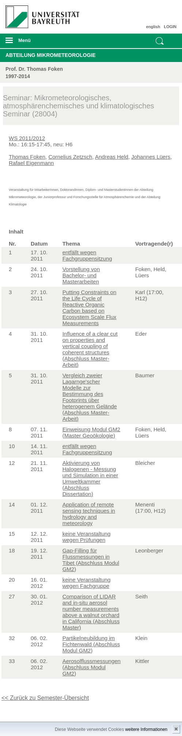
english (153, 26)
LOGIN (170, 26)
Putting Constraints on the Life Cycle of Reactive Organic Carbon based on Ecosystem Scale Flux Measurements (89, 307)
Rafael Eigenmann (31, 163)
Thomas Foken (27, 157)
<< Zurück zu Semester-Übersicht (45, 698)
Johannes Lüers (150, 157)
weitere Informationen (146, 729)
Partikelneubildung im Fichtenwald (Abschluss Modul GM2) (91, 644)
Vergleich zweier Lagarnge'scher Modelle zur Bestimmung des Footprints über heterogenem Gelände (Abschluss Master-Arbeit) (89, 397)
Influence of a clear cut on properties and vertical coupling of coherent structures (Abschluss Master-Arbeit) (90, 349)
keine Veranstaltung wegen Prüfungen (86, 537)
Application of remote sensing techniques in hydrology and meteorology (88, 513)
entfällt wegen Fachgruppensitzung (87, 255)
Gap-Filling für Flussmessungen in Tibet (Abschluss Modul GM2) (90, 559)
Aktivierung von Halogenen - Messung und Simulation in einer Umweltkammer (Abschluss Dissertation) (90, 478)
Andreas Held (111, 157)
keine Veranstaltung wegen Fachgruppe (86, 583)
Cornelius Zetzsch (70, 157)
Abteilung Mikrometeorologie (50, 55)
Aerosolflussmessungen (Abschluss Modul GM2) (91, 667)
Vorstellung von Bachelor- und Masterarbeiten (81, 275)
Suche (160, 41)
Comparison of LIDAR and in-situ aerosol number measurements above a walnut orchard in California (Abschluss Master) (91, 612)
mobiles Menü (40, 42)
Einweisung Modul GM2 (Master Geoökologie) (91, 432)
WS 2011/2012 (27, 138)
